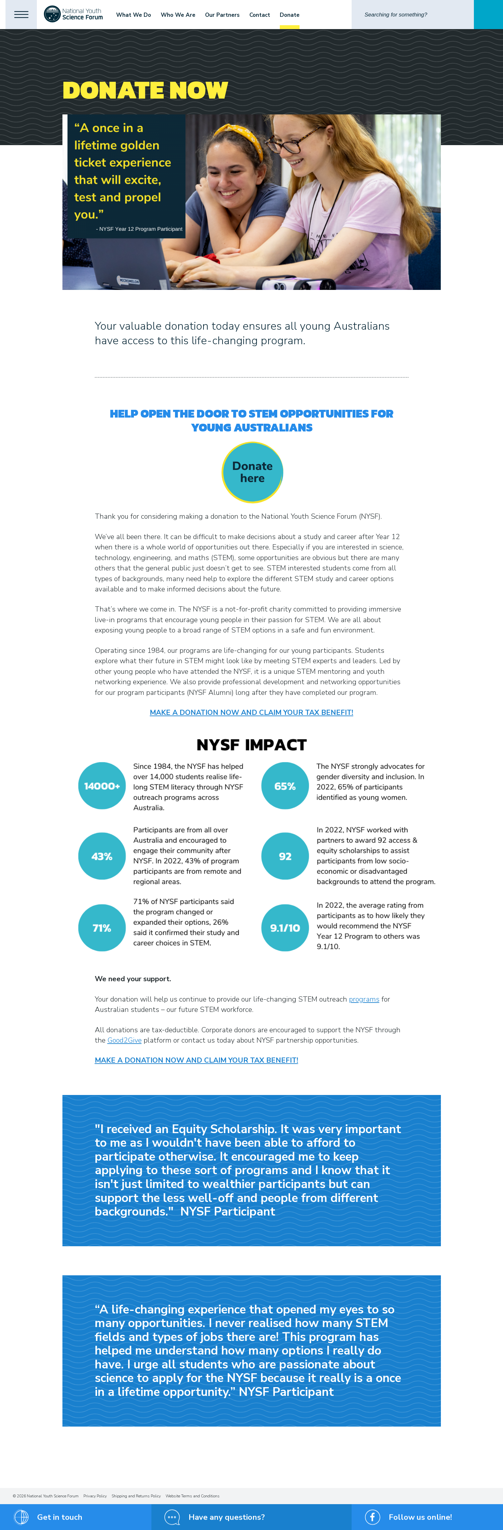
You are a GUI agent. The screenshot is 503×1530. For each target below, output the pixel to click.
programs (364, 999)
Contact (261, 15)
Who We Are (180, 15)
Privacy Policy (95, 1496)
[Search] (413, 14)
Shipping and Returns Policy (136, 1496)
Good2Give (124, 1040)
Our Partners (224, 15)
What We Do (135, 15)
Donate (291, 15)
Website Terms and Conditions (193, 1496)
